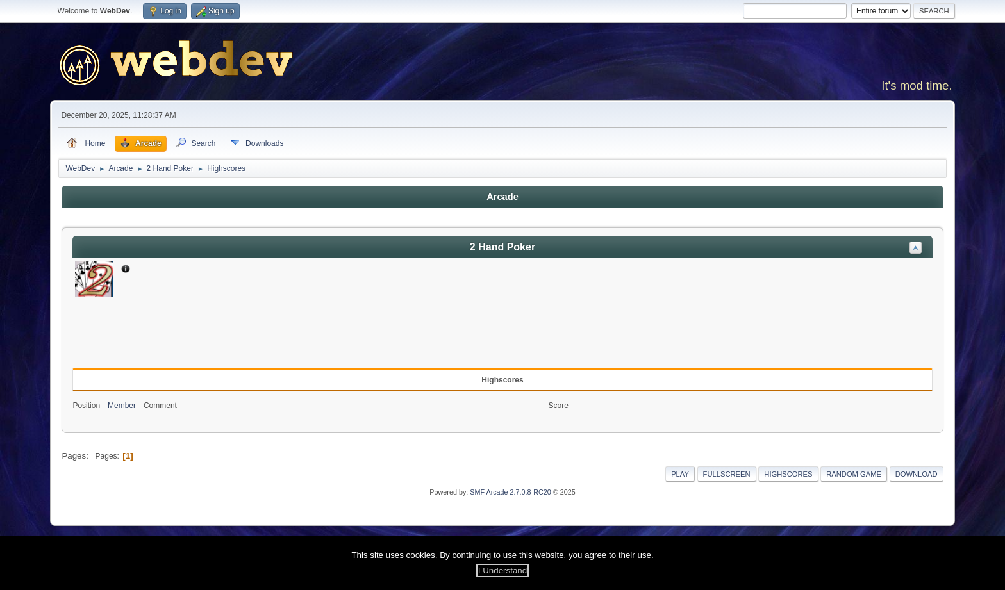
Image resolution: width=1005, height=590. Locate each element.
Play (680, 474)
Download (916, 474)
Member (122, 405)
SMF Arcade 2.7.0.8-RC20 (510, 492)
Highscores (788, 474)
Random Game (853, 474)
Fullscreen (727, 474)
